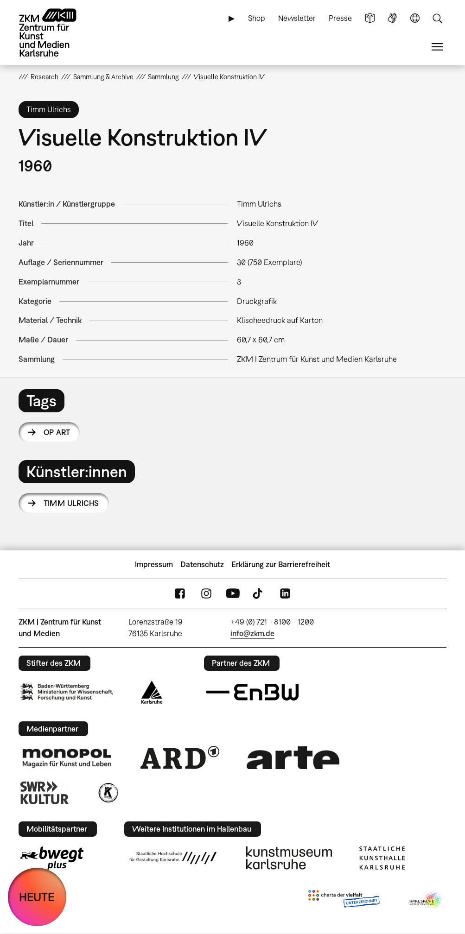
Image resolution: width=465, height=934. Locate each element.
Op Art (57, 432)
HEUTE (37, 896)
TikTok (258, 593)
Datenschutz (202, 564)
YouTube (232, 593)
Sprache (415, 18)
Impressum (154, 564)
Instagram (206, 593)
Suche (437, 18)
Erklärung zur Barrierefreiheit (280, 564)
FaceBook (180, 593)
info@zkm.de (252, 633)
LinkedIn (285, 593)
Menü (437, 47)
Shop (256, 18)
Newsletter (297, 18)
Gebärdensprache (392, 18)
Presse (340, 18)
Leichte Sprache (370, 18)
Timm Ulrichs (71, 503)
